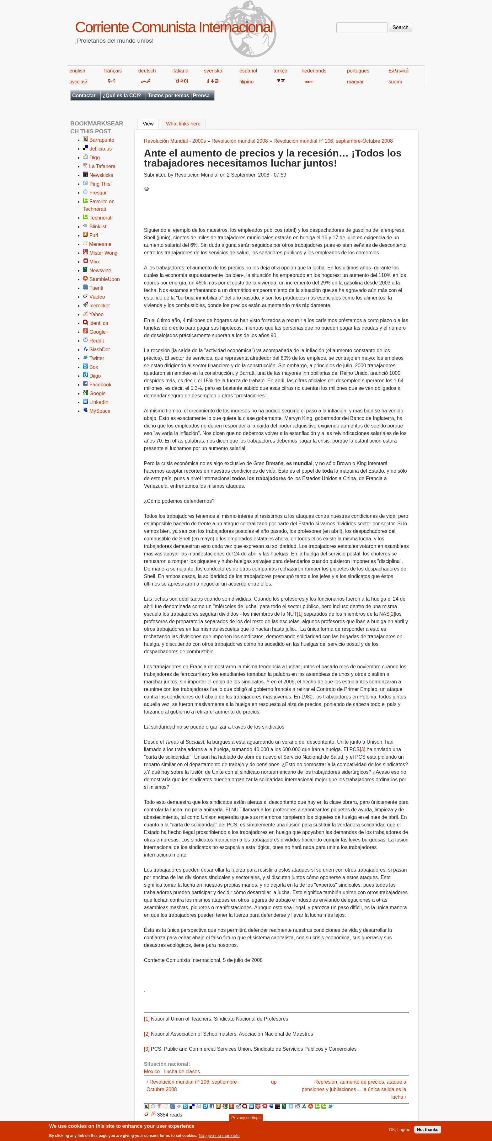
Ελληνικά (398, 70)
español (248, 70)
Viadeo (97, 297)
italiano (181, 70)
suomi (395, 81)
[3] (362, 749)
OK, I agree (399, 1131)
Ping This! (100, 184)
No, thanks (427, 1131)
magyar (355, 81)
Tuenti (96, 288)
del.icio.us (100, 148)
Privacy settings (245, 1119)
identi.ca (98, 323)
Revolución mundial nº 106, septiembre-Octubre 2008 (333, 141)
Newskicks (101, 175)
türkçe (280, 70)
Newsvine (100, 270)
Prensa (201, 95)
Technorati (101, 217)
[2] (392, 614)
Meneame (100, 244)
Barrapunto (101, 140)
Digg (94, 157)
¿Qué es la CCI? (122, 95)
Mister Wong (103, 253)
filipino (246, 81)
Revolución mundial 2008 (239, 141)
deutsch (147, 70)
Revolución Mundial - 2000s (175, 141)
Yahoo (96, 314)
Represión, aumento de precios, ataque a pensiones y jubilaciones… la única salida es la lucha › (354, 1089)
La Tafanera (102, 166)
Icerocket (99, 305)
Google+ (99, 332)
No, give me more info (219, 1137)
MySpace (99, 411)
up (274, 1082)
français (113, 70)
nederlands (314, 70)
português (358, 70)
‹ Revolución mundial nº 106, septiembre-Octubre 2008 (192, 1085)
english (77, 70)
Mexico (152, 1071)
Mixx (94, 261)
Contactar (84, 95)
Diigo (95, 376)
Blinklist (97, 226)
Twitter (96, 358)
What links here (183, 124)
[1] (299, 614)
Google (97, 393)
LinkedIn (99, 402)
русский (78, 81)
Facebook (100, 384)
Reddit (96, 340)
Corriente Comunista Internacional (173, 27)
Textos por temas (168, 95)
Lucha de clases (181, 1071)
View (151, 123)
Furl (93, 235)
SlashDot (99, 349)
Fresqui (97, 192)
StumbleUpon (104, 279)
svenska (213, 70)
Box (93, 367)
